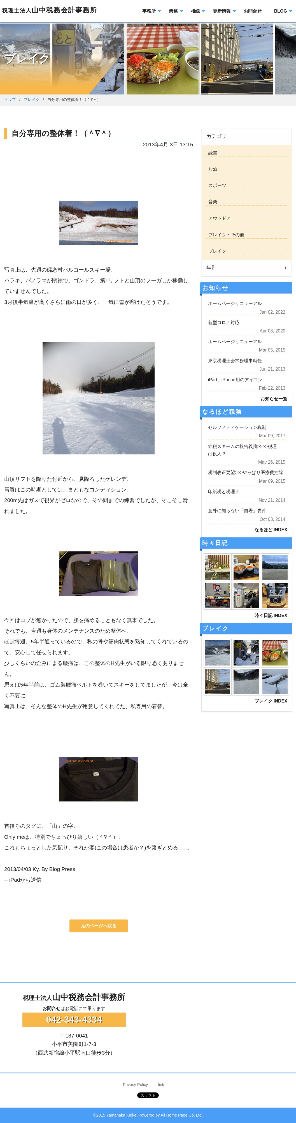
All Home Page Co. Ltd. (182, 1115)
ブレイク (31, 99)
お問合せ (51, 1008)
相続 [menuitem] (195, 11)
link (161, 1084)
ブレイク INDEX (271, 701)
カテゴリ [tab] (216, 136)
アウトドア (218, 218)
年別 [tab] (211, 268)
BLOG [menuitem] (280, 11)
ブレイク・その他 (225, 234)
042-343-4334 (74, 1020)
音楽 (211, 201)
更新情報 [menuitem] (222, 11)
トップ (10, 99)
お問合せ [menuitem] (253, 11)
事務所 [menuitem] (149, 11)
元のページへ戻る (98, 925)
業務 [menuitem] (173, 11)
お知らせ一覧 (273, 398)
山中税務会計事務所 (49, 10)
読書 (211, 152)
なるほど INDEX (271, 529)
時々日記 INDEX (271, 615)
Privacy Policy (135, 1084)
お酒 (211, 169)
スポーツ (216, 185)
